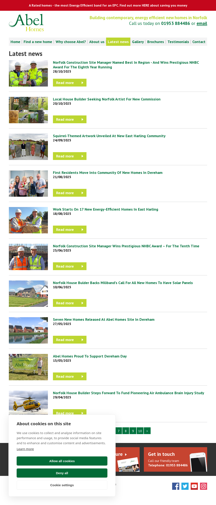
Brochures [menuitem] (155, 41)
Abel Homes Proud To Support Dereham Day (90, 356)
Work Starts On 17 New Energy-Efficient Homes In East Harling (105, 209)
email (202, 23)
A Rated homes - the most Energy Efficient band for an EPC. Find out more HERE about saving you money (108, 5)
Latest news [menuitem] (118, 41)
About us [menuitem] (96, 41)
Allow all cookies (38, 473)
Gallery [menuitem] (138, 41)
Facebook (175, 486)
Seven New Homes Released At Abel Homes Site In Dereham (103, 319)
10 (140, 431)
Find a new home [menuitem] (38, 41)
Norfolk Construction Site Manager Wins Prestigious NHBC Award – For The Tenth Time (126, 246)
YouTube (194, 486)
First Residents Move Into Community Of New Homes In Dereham (107, 172)
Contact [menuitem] (198, 41)
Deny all (85, 473)
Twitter (185, 486)
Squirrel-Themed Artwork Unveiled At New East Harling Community (109, 135)
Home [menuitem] (15, 41)
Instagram (203, 486)
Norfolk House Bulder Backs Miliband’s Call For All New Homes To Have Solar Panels (123, 282)
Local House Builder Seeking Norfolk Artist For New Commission (107, 99)
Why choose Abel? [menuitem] (71, 41)
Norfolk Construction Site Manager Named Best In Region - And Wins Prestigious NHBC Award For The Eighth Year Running (126, 64)
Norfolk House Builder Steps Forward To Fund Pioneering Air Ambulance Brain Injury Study (128, 392)
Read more (65, 82)
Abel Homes (26, 22)
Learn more (25, 461)
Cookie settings (62, 485)
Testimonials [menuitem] (178, 41)
